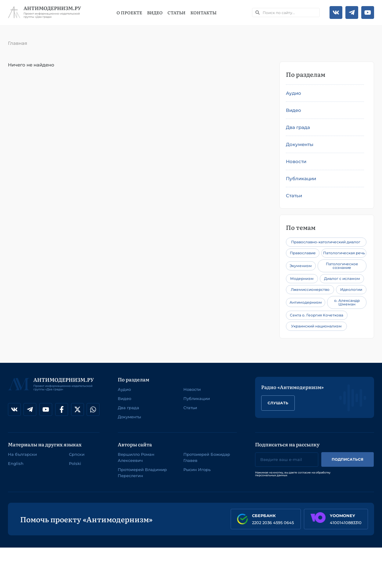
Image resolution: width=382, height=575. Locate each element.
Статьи (177, 12)
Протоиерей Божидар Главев (206, 457)
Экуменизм (301, 265)
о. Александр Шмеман (347, 302)
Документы (299, 144)
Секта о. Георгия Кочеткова (316, 315)
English (15, 463)
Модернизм (302, 278)
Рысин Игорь (197, 469)
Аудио (293, 93)
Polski (75, 463)
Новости (296, 161)
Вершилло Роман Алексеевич (136, 457)
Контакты (203, 12)
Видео (155, 12)
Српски (77, 454)
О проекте (129, 12)
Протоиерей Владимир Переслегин (142, 472)
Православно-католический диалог (325, 242)
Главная (17, 43)
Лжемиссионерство (310, 289)
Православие (303, 253)
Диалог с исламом (342, 278)
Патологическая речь (344, 253)
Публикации (301, 178)
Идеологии (351, 289)
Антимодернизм (306, 302)
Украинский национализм (316, 326)
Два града (298, 127)
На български (22, 454)
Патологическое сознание (342, 266)
